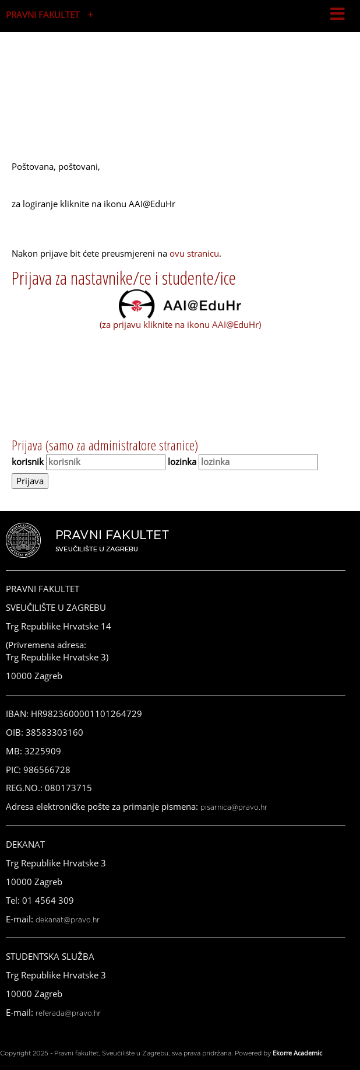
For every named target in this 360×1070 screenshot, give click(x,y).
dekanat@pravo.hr (68, 920)
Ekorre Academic (297, 1052)
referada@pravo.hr (68, 1013)
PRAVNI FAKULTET (42, 14)
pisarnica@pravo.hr (233, 807)
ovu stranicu (194, 253)
